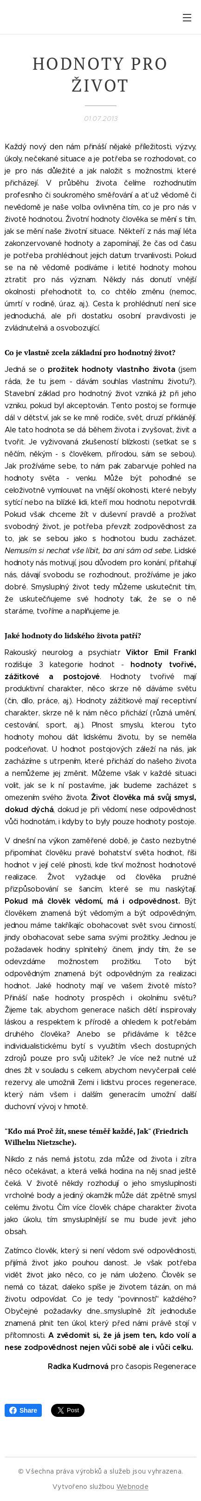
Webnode (133, 1486)
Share (23, 1410)
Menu (187, 17)
